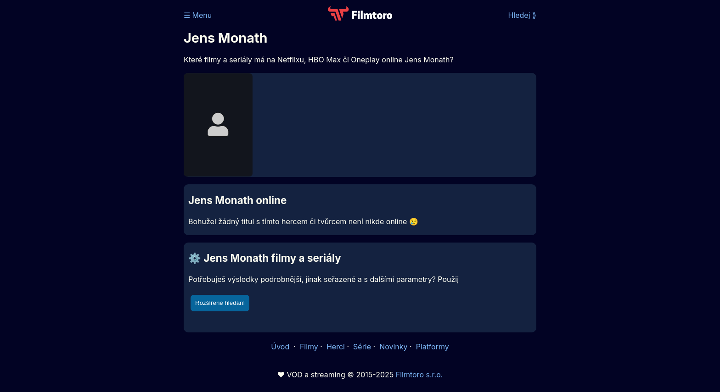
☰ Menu (198, 15)
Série (362, 346)
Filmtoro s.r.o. (419, 374)
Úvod (281, 346)
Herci (335, 346)
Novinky (393, 346)
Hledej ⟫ (522, 15)
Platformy (432, 346)
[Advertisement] (117, 141)
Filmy (309, 346)
